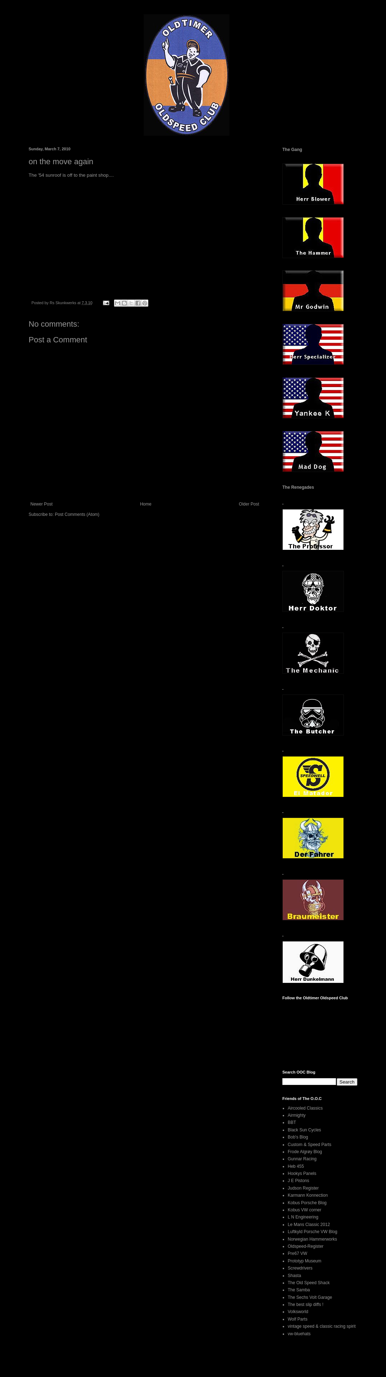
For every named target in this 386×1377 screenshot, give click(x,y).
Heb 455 (296, 1166)
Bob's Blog (298, 1137)
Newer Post (41, 504)
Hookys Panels (302, 1173)
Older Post (249, 504)
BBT (292, 1122)
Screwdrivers (300, 1268)
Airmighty (297, 1115)
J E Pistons (298, 1180)
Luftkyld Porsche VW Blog (312, 1231)
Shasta (294, 1275)
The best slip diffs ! (305, 1304)
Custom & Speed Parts (309, 1144)
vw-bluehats (299, 1333)
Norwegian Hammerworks (312, 1239)
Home (146, 504)
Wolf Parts (297, 1319)
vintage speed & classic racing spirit (322, 1326)
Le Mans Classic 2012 (309, 1224)
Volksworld (298, 1311)
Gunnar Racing (302, 1158)
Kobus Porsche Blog (307, 1202)
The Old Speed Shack (309, 1282)
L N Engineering (303, 1217)
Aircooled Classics (305, 1108)
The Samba (299, 1289)
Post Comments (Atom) (77, 514)
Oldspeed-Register (305, 1246)
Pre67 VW (297, 1253)
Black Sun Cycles (304, 1129)
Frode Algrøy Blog (305, 1151)
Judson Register (303, 1188)
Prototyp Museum (304, 1260)
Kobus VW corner (304, 1209)
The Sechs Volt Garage (310, 1297)
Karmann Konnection (308, 1195)
